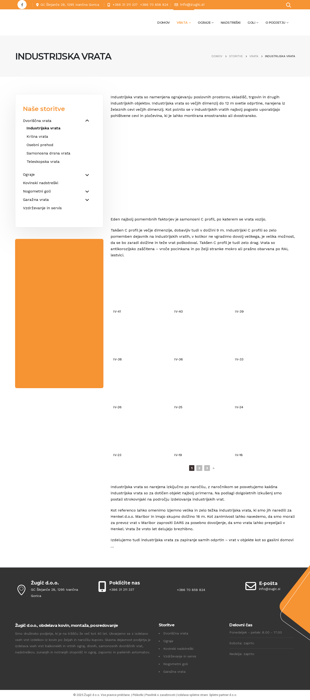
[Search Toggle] (289, 5)
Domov (163, 22)
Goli (251, 22)
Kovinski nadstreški (178, 648)
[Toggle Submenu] (87, 121)
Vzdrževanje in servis (179, 656)
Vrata (182, 22)
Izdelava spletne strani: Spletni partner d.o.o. (207, 695)
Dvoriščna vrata (175, 633)
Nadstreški (231, 22)
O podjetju (275, 22)
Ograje (204, 22)
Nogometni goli (175, 664)
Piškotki (138, 695)
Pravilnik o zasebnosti (160, 695)
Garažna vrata (174, 671)
